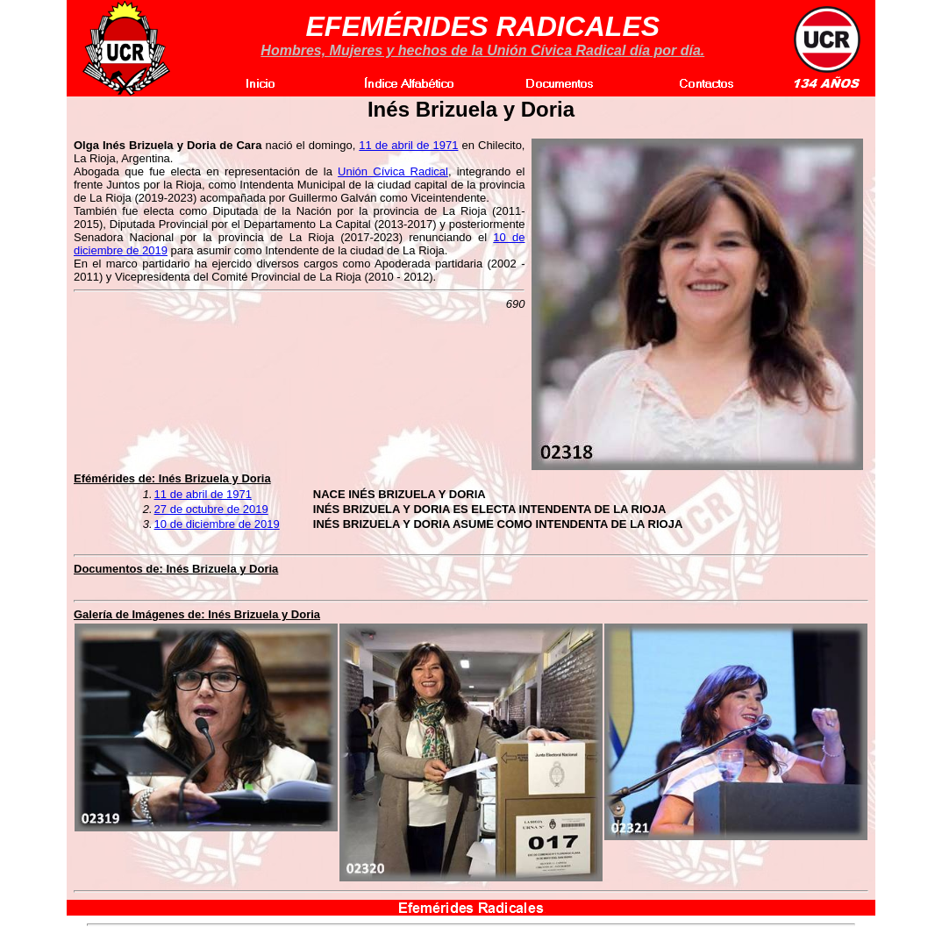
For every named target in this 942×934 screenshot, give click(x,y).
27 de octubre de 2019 (211, 509)
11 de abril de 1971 (408, 145)
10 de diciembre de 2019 (217, 524)
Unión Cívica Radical (393, 171)
